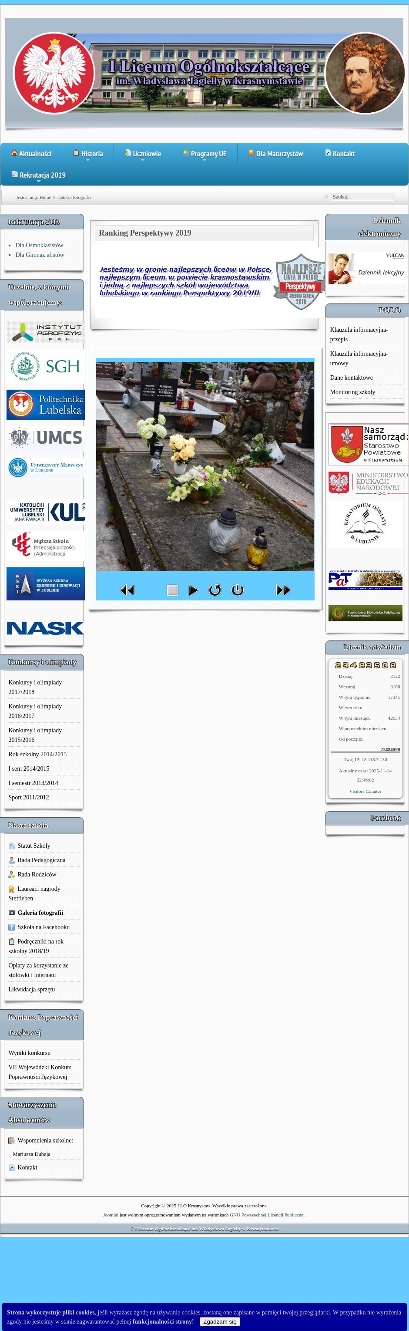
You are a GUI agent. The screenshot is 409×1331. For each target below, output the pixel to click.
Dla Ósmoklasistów (39, 245)
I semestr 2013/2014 (33, 783)
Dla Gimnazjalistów (39, 255)
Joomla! (110, 1214)
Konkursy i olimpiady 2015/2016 (35, 735)
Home (45, 197)
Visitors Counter (365, 791)
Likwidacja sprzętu (31, 989)
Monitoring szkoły (352, 392)
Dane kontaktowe (351, 377)
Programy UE (205, 156)
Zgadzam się (219, 1321)
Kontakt (340, 153)
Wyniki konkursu (29, 1053)
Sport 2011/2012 (28, 797)
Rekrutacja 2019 (38, 177)
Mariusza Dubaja (31, 1154)
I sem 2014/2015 (28, 768)
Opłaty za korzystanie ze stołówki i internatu (38, 970)
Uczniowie (142, 156)
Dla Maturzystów (275, 153)
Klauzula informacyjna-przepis (359, 335)
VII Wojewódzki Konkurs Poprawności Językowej (39, 1072)
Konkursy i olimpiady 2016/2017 (35, 711)
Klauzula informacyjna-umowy (359, 358)
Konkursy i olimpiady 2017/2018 (35, 687)
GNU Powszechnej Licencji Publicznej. (268, 1214)
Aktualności (31, 153)
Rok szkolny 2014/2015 (37, 754)
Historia (88, 156)
